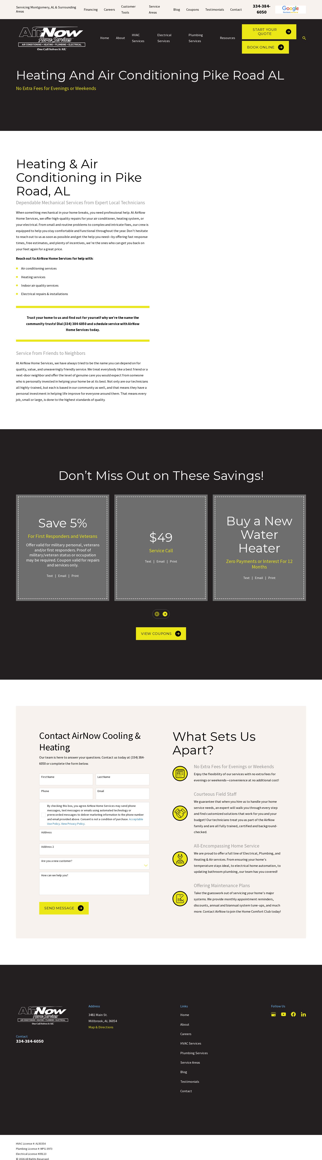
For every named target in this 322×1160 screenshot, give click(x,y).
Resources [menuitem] (227, 38)
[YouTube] (283, 1014)
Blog (176, 9)
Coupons (192, 9)
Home (184, 1015)
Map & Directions (101, 1027)
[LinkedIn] (303, 1014)
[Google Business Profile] (273, 1014)
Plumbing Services (194, 1053)
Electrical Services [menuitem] (164, 38)
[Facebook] (293, 1014)
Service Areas (190, 1062)
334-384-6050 (261, 9)
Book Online (265, 47)
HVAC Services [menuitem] (138, 38)
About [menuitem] (120, 38)
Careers (109, 9)
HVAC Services (190, 1043)
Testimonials (214, 9)
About (184, 1024)
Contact (236, 9)
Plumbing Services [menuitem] (196, 38)
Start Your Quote (272, 32)
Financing (91, 9)
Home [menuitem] (104, 38)
